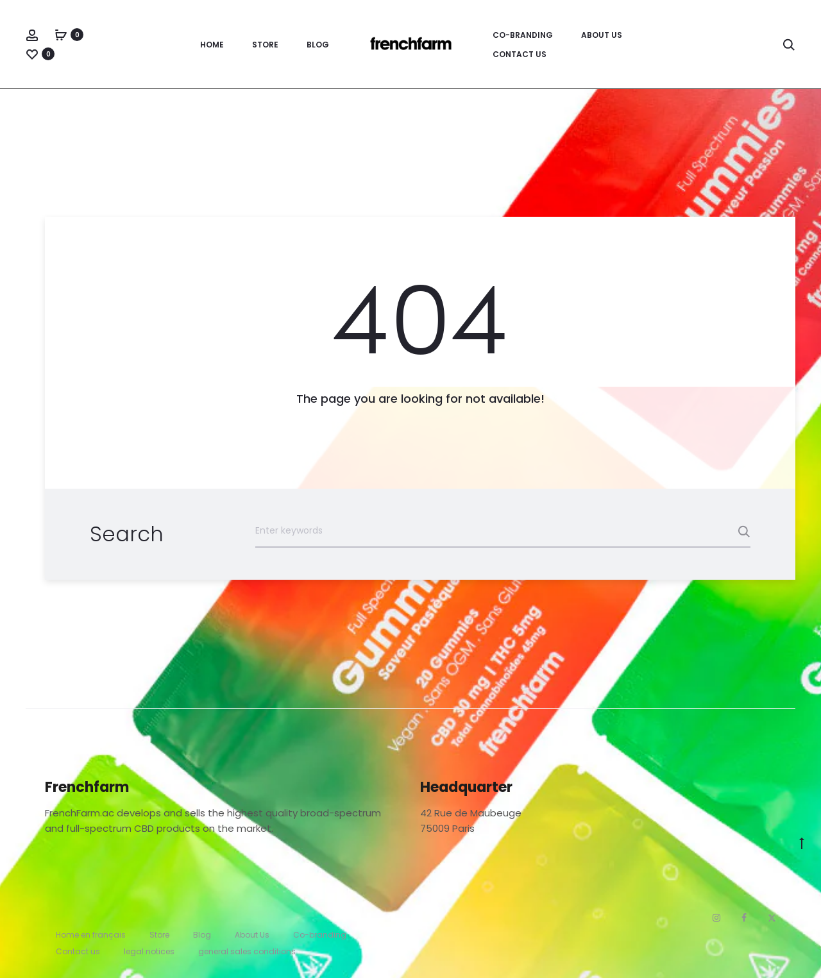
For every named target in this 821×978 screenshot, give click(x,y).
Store (265, 44)
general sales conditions (247, 951)
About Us (601, 35)
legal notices (149, 951)
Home (212, 44)
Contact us (519, 54)
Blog (318, 44)
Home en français (91, 934)
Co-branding (523, 35)
